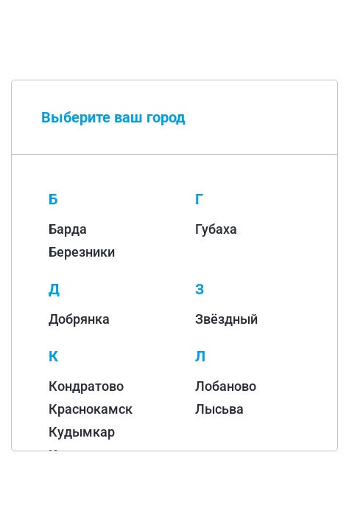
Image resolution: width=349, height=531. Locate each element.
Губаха (216, 229)
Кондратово (86, 386)
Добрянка (79, 319)
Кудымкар (82, 432)
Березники (82, 252)
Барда (68, 229)
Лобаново (225, 386)
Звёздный (226, 319)
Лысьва (219, 409)
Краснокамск (91, 409)
